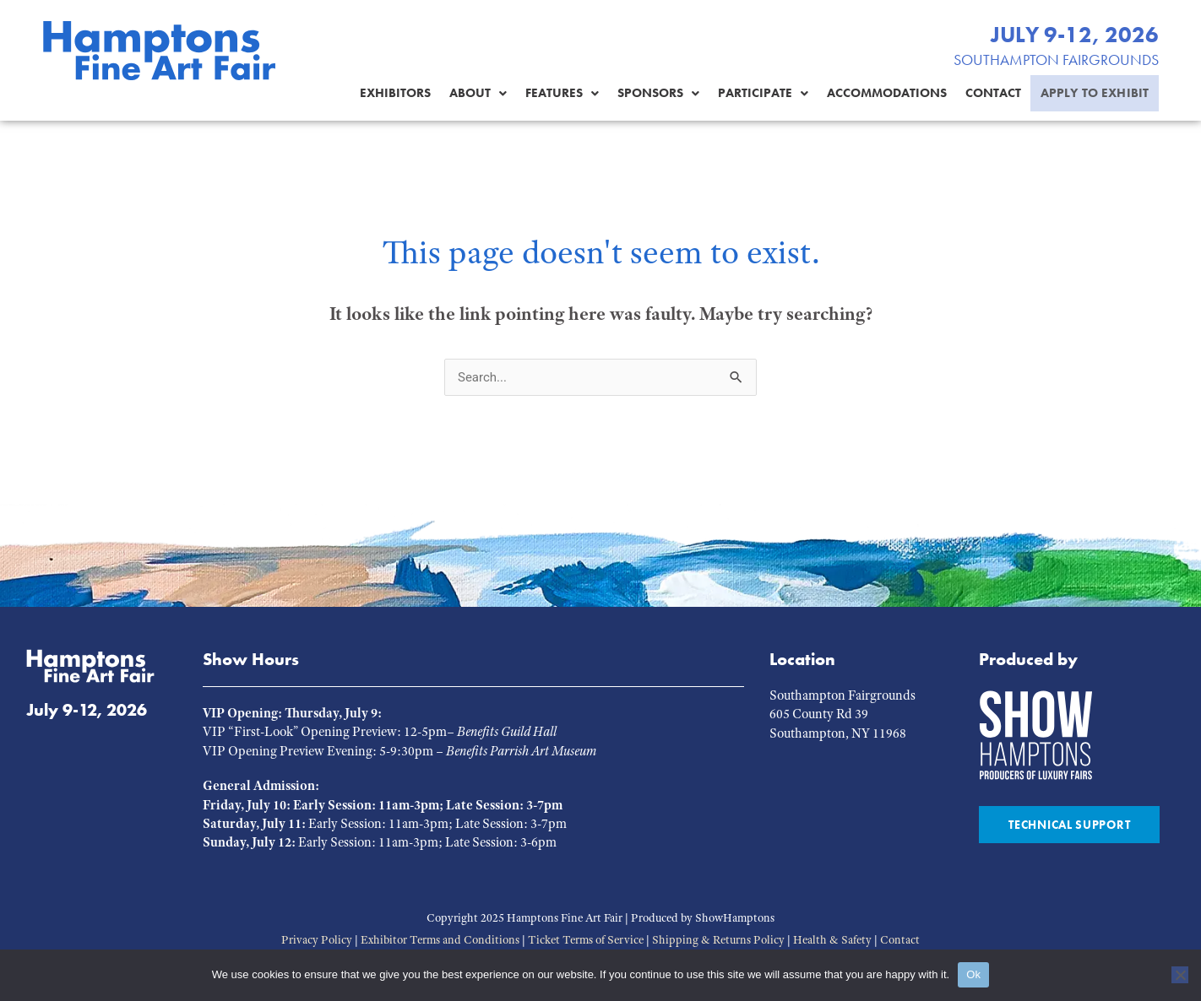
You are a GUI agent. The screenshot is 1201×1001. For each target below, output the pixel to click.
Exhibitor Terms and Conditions (440, 939)
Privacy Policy (316, 939)
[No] (1179, 974)
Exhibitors (382, 92)
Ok (973, 974)
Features (549, 92)
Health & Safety (832, 939)
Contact (980, 92)
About (465, 92)
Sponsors (646, 92)
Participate (750, 92)
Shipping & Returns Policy (718, 939)
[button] (465, 93)
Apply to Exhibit (1088, 92)
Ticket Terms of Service (586, 939)
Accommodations (874, 92)
